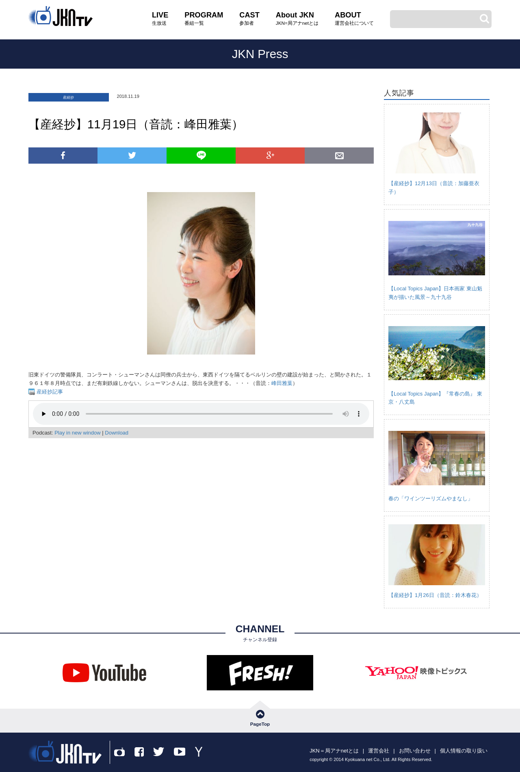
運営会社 (378, 751)
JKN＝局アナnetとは (334, 751)
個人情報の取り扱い (464, 751)
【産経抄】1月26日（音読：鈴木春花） (435, 595)
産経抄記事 (49, 392)
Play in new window (77, 433)
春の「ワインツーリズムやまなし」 (430, 498)
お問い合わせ (415, 751)
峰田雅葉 (281, 383)
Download (116, 433)
